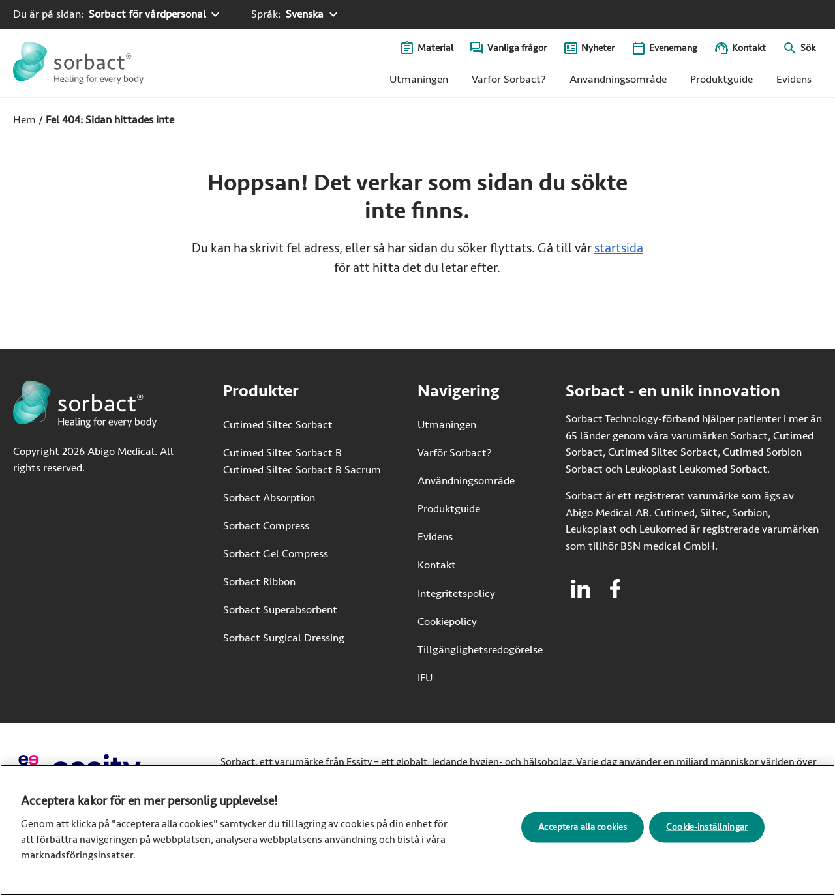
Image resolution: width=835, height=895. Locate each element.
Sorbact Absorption (269, 498)
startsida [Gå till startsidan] (618, 248)
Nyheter (598, 48)
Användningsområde (618, 79)
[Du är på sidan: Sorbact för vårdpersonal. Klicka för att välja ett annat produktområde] (118, 14)
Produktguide (721, 79)
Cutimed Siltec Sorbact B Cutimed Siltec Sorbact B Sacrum (302, 461)
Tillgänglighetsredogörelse (480, 649)
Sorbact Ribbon (259, 582)
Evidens (794, 79)
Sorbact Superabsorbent (280, 610)
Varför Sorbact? (509, 79)
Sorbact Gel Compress (275, 554)
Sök (807, 48)
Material (435, 48)
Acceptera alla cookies (582, 831)
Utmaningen (418, 79)
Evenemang (673, 48)
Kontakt (749, 48)
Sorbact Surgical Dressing (283, 638)
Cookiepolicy (447, 621)
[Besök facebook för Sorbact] (615, 589)
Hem (24, 119)
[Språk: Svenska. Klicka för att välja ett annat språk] (296, 14)
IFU (465, 676)
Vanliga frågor (517, 48)
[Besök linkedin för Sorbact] (581, 589)
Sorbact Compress (266, 526)
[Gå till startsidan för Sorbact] (78, 63)
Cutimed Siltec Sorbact (278, 425)
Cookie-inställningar (707, 831)
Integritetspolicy (456, 593)
